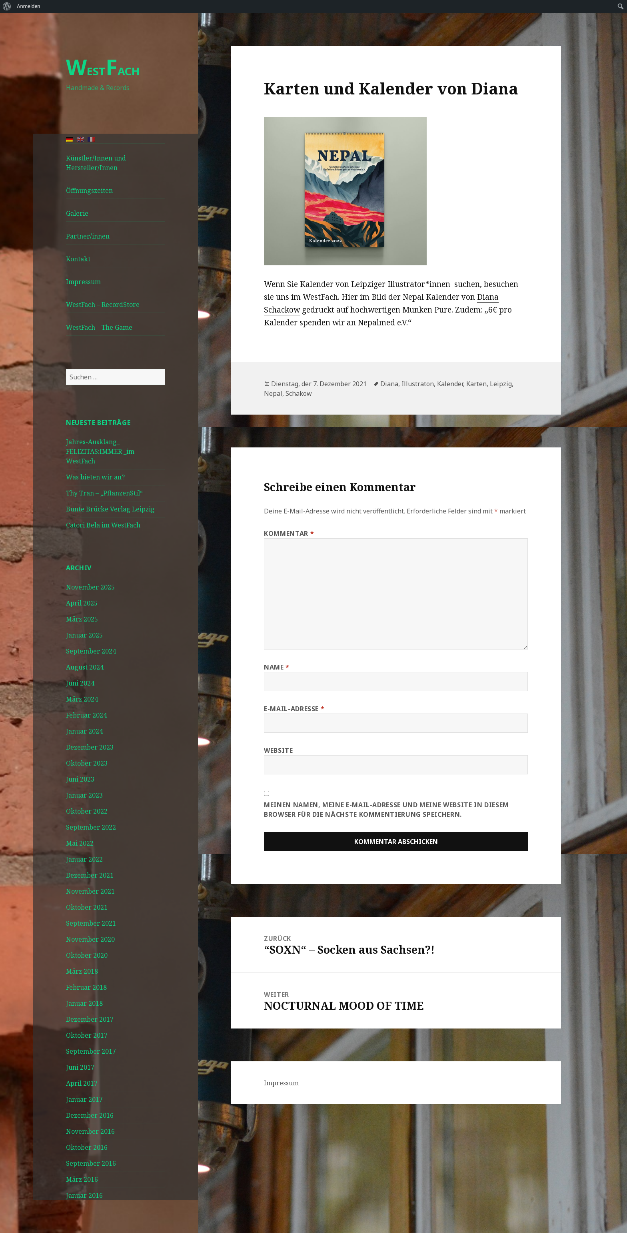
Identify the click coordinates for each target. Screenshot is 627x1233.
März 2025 (82, 619)
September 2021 (91, 923)
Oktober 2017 (87, 1035)
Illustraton (417, 383)
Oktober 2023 (87, 763)
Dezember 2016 (90, 1115)
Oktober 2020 (87, 955)
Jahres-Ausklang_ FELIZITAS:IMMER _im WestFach (100, 451)
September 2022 (91, 827)
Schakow (299, 393)
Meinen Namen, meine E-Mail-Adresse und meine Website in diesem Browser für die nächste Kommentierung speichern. (386, 809)
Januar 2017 (84, 1099)
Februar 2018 (86, 987)
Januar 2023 (84, 795)
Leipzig (501, 383)
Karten (476, 383)
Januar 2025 (84, 635)
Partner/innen (88, 236)
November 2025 (90, 587)
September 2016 (91, 1163)
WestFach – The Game (99, 327)
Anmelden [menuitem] (28, 6)
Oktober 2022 (87, 811)
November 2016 (90, 1131)
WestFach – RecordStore (103, 304)
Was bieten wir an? (95, 477)
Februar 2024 (86, 715)
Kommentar (289, 533)
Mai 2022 (80, 843)
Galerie (77, 213)
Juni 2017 (80, 1067)
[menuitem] (7, 6)
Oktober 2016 (87, 1147)
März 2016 (82, 1179)
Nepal (273, 393)
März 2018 (82, 971)
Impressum (83, 281)
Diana (389, 383)
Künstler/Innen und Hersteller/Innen (96, 163)
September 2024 (91, 651)
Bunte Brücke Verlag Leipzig (110, 509)
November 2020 (90, 939)
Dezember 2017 (90, 1019)
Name (277, 667)
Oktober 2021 (87, 907)
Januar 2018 (84, 1003)
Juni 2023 (80, 779)
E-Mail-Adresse (294, 708)
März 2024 (82, 699)
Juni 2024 (80, 683)
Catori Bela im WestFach (103, 525)
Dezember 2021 (90, 875)
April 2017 (82, 1083)
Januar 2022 (84, 859)
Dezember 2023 (90, 747)
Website (278, 750)
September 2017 (91, 1051)
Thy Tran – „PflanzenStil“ (104, 493)
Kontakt (78, 259)
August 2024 (85, 667)
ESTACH (103, 71)
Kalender (450, 383)
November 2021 (90, 891)
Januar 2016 (84, 1195)
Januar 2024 (84, 731)
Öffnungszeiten (89, 190)
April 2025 (82, 603)
